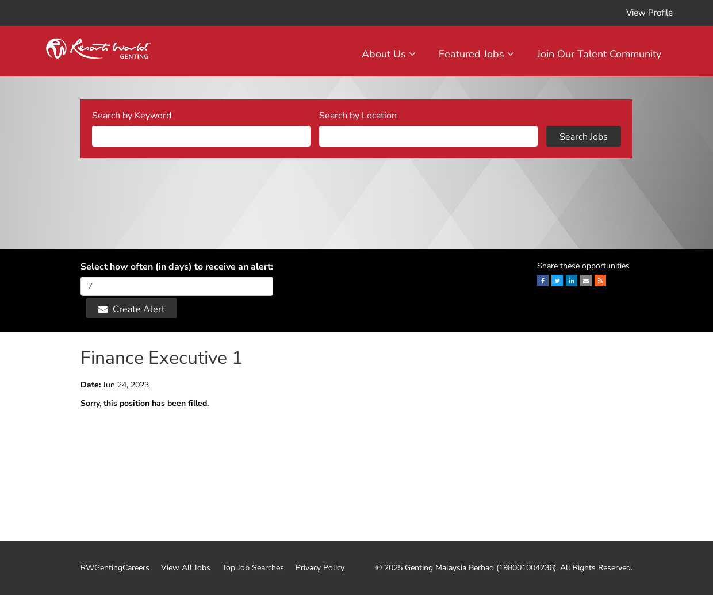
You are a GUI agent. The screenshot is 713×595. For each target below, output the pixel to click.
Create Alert (131, 309)
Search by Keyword (131, 115)
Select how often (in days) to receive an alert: (176, 266)
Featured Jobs (476, 54)
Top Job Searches (253, 568)
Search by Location (358, 115)
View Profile (649, 12)
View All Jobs (185, 568)
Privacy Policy (320, 568)
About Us (389, 54)
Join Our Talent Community (599, 54)
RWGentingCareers (115, 568)
